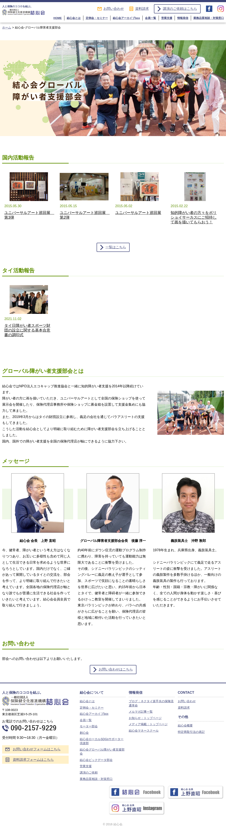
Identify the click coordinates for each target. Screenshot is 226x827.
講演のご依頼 (89, 772)
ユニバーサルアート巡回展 (138, 213)
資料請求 (142, 8)
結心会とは (74, 18)
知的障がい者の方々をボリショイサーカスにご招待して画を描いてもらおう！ (194, 217)
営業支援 (166, 18)
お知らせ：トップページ (145, 718)
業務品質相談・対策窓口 (208, 18)
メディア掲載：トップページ (148, 724)
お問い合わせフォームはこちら (37, 749)
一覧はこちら (116, 247)
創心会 (84, 732)
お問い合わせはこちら (116, 669)
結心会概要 (185, 725)
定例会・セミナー (97, 18)
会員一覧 (150, 18)
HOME (58, 18)
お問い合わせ (113, 8)
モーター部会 (89, 726)
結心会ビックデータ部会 (96, 760)
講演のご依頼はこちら (180, 8)
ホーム (6, 27)
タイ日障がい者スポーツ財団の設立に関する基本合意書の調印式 (27, 330)
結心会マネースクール (144, 730)
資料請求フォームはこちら (33, 759)
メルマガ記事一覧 (141, 711)
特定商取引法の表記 (191, 732)
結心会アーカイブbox (126, 18)
